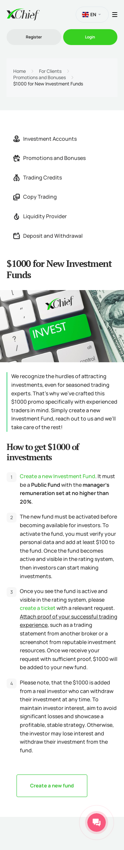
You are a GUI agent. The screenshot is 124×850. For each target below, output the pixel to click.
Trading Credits (37, 177)
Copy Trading (35, 196)
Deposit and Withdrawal (48, 235)
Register (34, 37)
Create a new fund (52, 785)
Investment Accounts (45, 138)
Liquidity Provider (40, 216)
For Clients (50, 71)
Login (90, 37)
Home (19, 71)
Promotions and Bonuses (39, 77)
